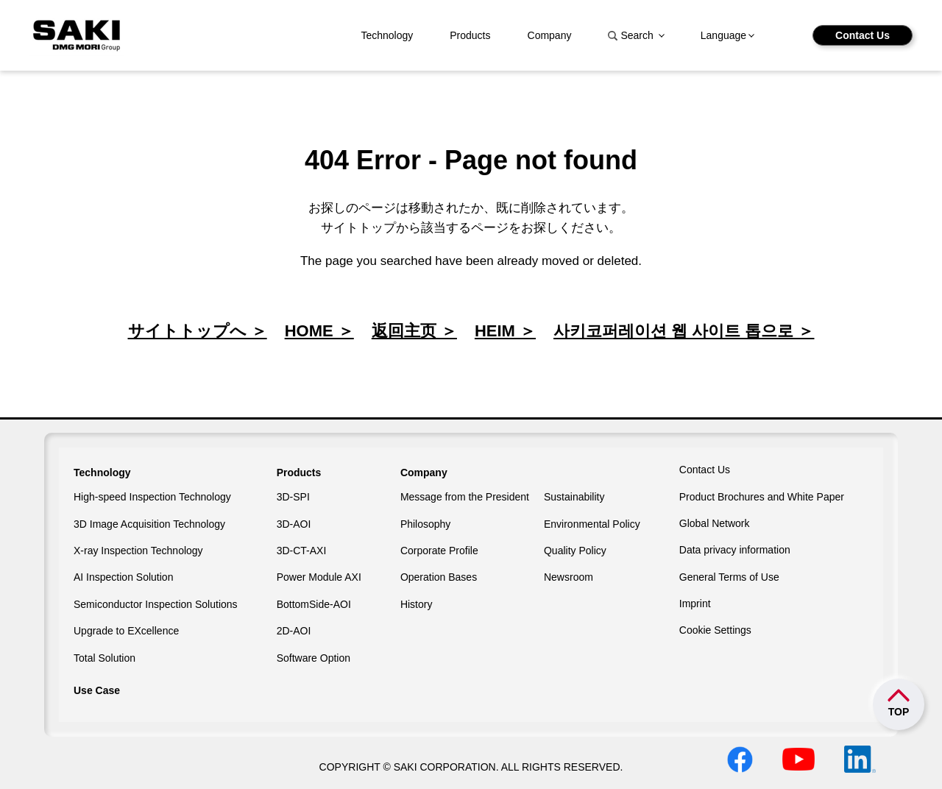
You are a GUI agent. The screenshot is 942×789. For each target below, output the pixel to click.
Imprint (695, 603)
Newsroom (568, 577)
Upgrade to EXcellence (126, 631)
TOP (899, 712)
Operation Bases (438, 577)
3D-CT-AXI (302, 550)
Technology (387, 35)
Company (550, 35)
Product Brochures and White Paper (761, 497)
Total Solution (104, 658)
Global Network (714, 523)
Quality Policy (575, 550)
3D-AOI (294, 524)
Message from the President (464, 497)
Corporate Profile (439, 550)
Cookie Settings (715, 630)
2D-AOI (294, 631)
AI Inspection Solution (123, 577)
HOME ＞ (319, 331)
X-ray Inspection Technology (138, 550)
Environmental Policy (592, 524)
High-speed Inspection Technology (152, 497)
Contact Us (862, 35)
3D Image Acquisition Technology (149, 524)
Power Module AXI (319, 577)
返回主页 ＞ (414, 331)
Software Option (313, 658)
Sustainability (574, 497)
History (416, 604)
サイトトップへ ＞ (197, 331)
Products (470, 35)
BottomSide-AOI (314, 604)
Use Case (97, 690)
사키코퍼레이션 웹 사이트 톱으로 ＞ (683, 331)
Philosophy (425, 524)
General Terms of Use (729, 577)
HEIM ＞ (505, 331)
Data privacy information (734, 550)
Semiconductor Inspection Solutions (156, 604)
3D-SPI (293, 497)
